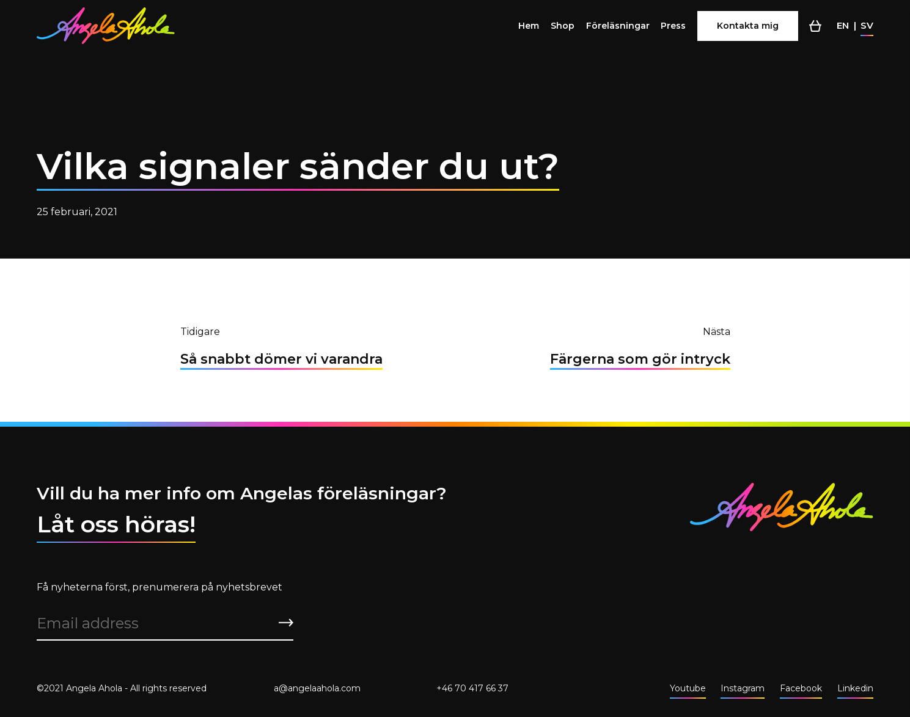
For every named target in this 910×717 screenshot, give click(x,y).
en (843, 25)
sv (866, 25)
